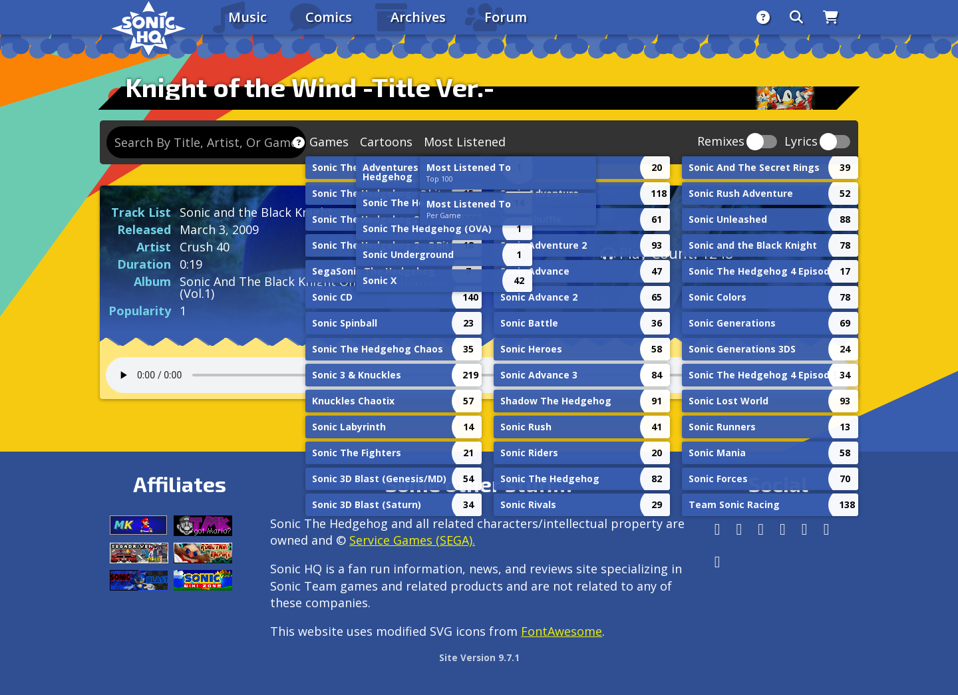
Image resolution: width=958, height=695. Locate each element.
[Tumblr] (783, 529)
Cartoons (386, 141)
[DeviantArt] (805, 529)
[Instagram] (739, 529)
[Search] (796, 17)
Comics (328, 17)
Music (247, 17)
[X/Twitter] (761, 529)
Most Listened (465, 141)
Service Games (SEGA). (412, 540)
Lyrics (801, 142)
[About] (763, 17)
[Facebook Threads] (717, 561)
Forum (505, 17)
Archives (418, 17)
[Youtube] (827, 529)
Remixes (720, 142)
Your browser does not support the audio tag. (479, 375)
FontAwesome (561, 631)
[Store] (830, 17)
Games (329, 141)
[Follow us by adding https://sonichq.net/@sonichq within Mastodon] (717, 529)
